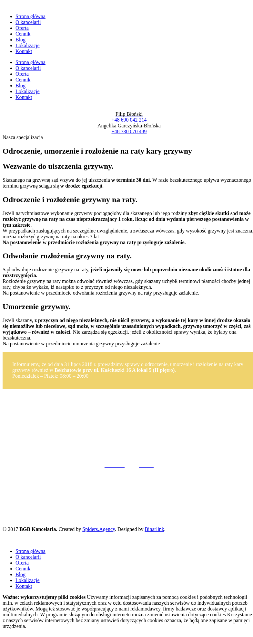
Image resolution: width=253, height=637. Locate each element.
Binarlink (154, 529)
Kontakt (23, 51)
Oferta (22, 28)
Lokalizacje (27, 45)
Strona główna (30, 16)
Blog (20, 39)
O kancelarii (28, 22)
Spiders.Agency (98, 529)
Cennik (22, 34)
